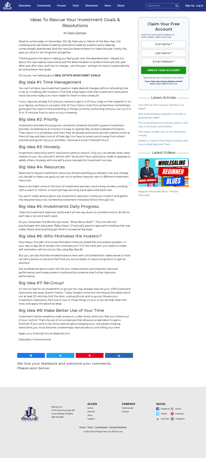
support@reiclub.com (166, 83)
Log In (199, 5)
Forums (62, 5)
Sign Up (189, 5)
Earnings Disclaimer (118, 427)
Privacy (82, 427)
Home (90, 408)
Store (108, 5)
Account (91, 411)
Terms (90, 427)
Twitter (164, 413)
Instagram (180, 418)
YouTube (165, 418)
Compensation (101, 427)
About (121, 5)
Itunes (178, 408)
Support (91, 418)
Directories (92, 5)
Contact (125, 411)
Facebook (165, 408)
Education (25, 5)
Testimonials (127, 408)
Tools (76, 5)
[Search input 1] (160, 5)
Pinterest (179, 413)
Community (44, 5)
